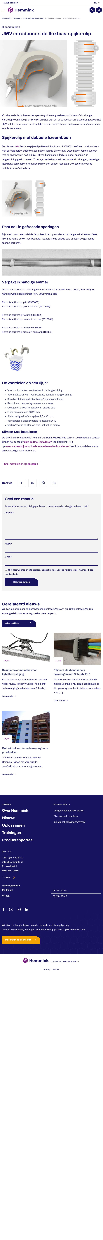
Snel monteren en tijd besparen (21, 464)
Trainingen (11, 837)
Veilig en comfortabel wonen (69, 815)
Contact (6, 882)
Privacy (47, 974)
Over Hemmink (15, 815)
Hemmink (6, 18)
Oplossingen (13, 830)
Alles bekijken (12, 627)
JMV (16, 146)
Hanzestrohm (10, 3)
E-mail (8, 561)
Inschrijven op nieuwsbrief (21, 944)
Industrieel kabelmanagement (69, 826)
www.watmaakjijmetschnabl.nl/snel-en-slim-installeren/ (37, 446)
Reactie (9, 513)
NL (95, 3)
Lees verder (9, 700)
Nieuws (16, 18)
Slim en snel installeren (66, 820)
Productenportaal (18, 844)
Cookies (55, 974)
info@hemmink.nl (12, 866)
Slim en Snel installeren (33, 18)
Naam (8, 548)
